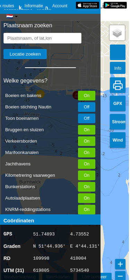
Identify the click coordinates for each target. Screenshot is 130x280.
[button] (117, 32)
